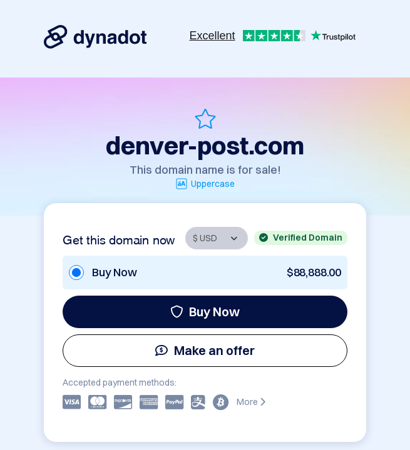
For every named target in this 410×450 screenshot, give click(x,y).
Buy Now (205, 311)
